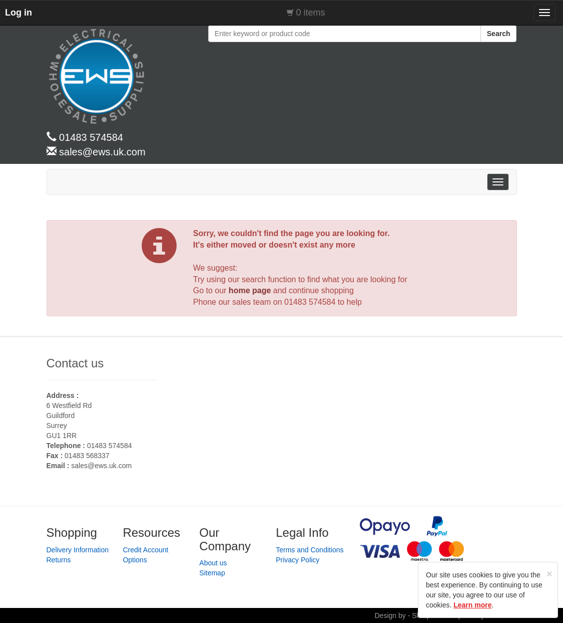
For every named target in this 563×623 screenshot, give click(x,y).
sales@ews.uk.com (101, 466)
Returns (59, 560)
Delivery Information (78, 550)
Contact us (75, 363)
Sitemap (212, 573)
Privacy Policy (297, 560)
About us (213, 563)
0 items (310, 13)
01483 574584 (309, 302)
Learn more (472, 605)
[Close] (549, 573)
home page (250, 290)
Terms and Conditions (309, 550)
